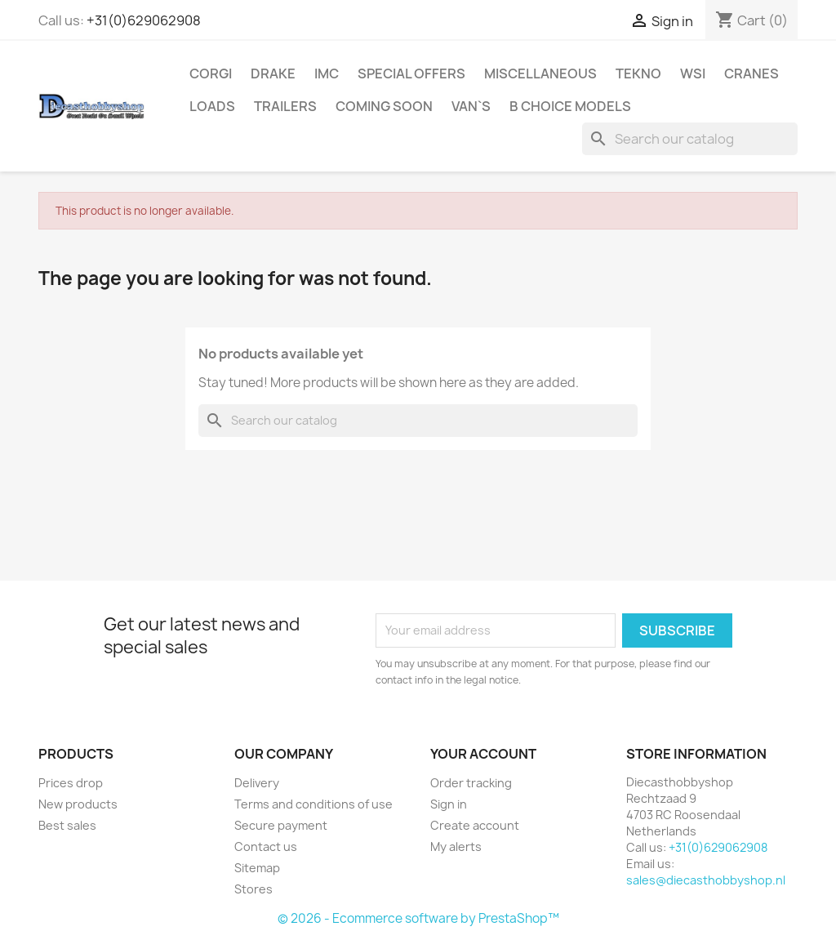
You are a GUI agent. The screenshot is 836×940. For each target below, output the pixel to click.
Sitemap (257, 867)
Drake (273, 73)
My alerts (456, 846)
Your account (483, 754)
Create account (474, 825)
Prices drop (70, 783)
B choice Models (570, 106)
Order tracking (471, 783)
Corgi (210, 73)
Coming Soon (384, 106)
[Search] (690, 139)
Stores (253, 889)
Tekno (638, 73)
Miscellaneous (540, 73)
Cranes (751, 73)
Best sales (67, 825)
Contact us (265, 846)
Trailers (285, 106)
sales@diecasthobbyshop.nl (705, 880)
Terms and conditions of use (313, 804)
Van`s (471, 106)
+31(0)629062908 (144, 20)
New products (78, 804)
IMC (326, 73)
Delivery (256, 783)
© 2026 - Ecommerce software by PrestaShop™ (418, 918)
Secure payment (280, 825)
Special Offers (411, 73)
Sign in (448, 804)
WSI (692, 73)
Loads (212, 106)
